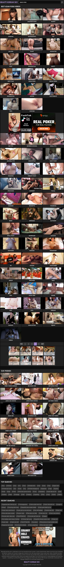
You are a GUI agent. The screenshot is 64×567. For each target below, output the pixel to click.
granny (56, 488)
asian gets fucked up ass (45, 507)
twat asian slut (43, 513)
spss (44, 485)
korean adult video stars (9, 516)
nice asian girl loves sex (34, 516)
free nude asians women (8, 513)
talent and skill (15, 522)
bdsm (54, 494)
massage (17, 494)
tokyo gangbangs (33, 525)
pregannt (60, 504)
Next (42, 344)
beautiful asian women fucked (29, 507)
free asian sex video (32, 513)
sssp (49, 494)
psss (20, 488)
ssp (49, 485)
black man (59, 510)
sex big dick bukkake (21, 525)
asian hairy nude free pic (9, 510)
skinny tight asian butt (36, 504)
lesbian (4, 494)
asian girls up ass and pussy (24, 510)
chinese (9, 485)
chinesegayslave (23, 504)
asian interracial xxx (49, 504)
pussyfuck (35, 522)
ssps (51, 488)
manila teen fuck (50, 510)
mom (14, 491)
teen (11, 494)
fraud (4, 507)
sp (25, 488)
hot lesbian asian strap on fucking (11, 519)
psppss (45, 516)
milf (23, 494)
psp (60, 491)
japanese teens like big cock (9, 504)
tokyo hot (55, 519)
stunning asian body (14, 507)
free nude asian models (46, 525)
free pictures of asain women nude (49, 522)
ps (15, 488)
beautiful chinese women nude (42, 519)
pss (15, 485)
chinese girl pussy (7, 488)
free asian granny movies (25, 491)
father (60, 494)
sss (3, 485)
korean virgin (21, 513)
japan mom (56, 485)
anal (4, 491)
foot (43, 494)
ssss (25, 485)
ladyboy (29, 494)
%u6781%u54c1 (22, 516)
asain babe (5, 522)
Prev (21, 344)
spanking (37, 494)
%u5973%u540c (26, 522)
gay (9, 491)
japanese (44, 488)
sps (39, 485)
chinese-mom (32, 485)
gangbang (42, 491)
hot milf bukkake (39, 510)
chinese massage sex (34, 488)
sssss (35, 491)
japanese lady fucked (8, 525)
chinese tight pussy (27, 519)
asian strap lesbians (55, 513)
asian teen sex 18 (52, 491)
